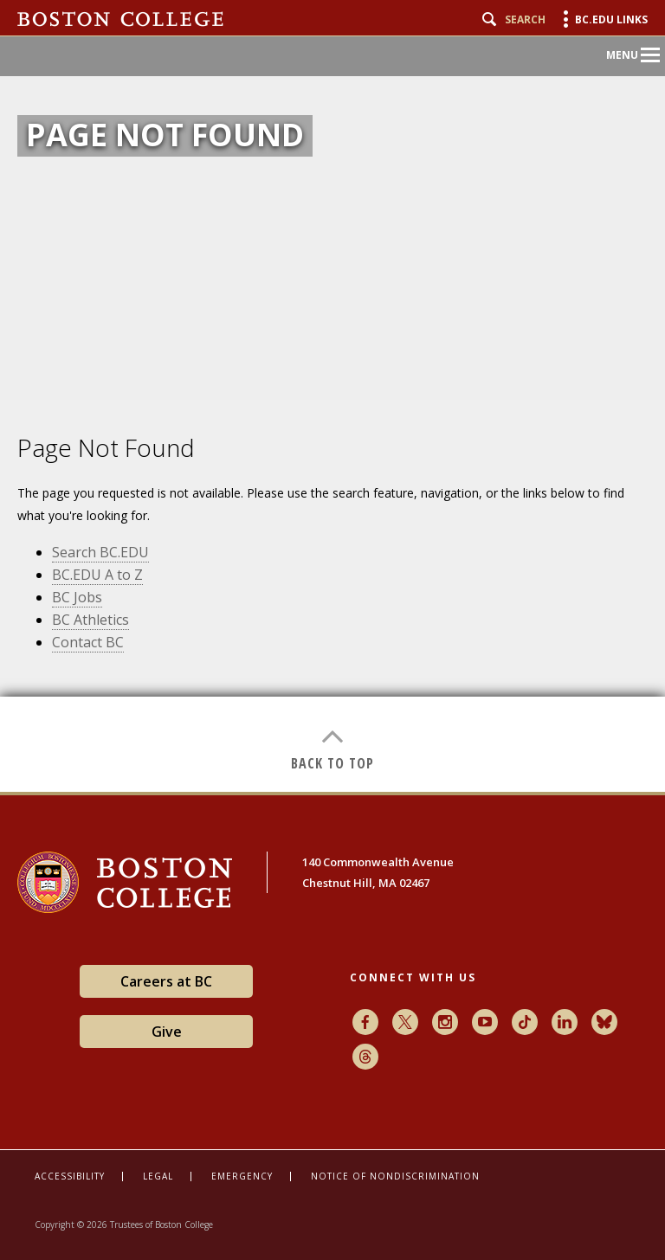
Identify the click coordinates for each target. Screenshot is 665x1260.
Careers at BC (166, 981)
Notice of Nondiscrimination (395, 1176)
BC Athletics (90, 619)
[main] (332, 596)
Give (167, 1031)
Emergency (242, 1176)
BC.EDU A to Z (97, 574)
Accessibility (70, 1176)
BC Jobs (77, 597)
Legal (158, 1176)
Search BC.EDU (100, 552)
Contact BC (88, 642)
